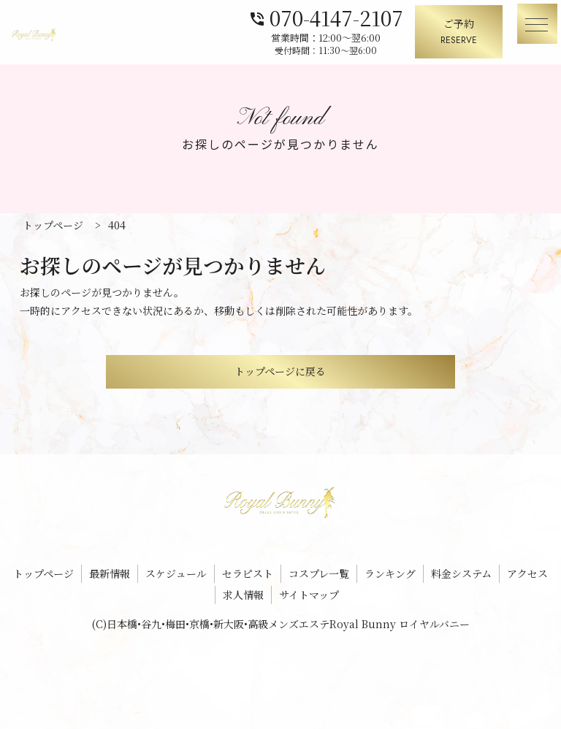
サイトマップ (309, 594)
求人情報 (243, 594)
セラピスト (247, 573)
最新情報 (109, 573)
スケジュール (176, 573)
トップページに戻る (280, 371)
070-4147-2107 (325, 16)
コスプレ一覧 (319, 573)
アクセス (527, 573)
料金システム (461, 573)
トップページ (43, 573)
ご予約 (459, 32)
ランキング (390, 573)
